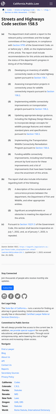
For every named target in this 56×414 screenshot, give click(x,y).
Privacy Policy (7, 377)
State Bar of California (15, 308)
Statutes (18, 390)
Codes (9, 10)
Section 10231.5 (27, 224)
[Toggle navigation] (51, 3)
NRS (16, 394)
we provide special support (22, 330)
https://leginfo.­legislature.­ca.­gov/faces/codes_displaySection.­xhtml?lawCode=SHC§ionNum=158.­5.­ (25, 249)
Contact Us (6, 365)
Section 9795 (19, 45)
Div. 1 (39, 10)
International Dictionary (39, 410)
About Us (5, 357)
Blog (3, 353)
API (3, 361)
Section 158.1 (40, 77)
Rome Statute (20, 410)
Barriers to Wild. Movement (16, 12)
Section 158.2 (41, 109)
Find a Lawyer (7, 349)
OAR (16, 402)
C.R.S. (16, 386)
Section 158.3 (33, 134)
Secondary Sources (10, 373)
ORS (21, 402)
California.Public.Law (26, 3)
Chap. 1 (47, 10)
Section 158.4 (42, 147)
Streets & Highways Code (24, 10)
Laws (16, 398)
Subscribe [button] (7, 287)
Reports (5, 369)
